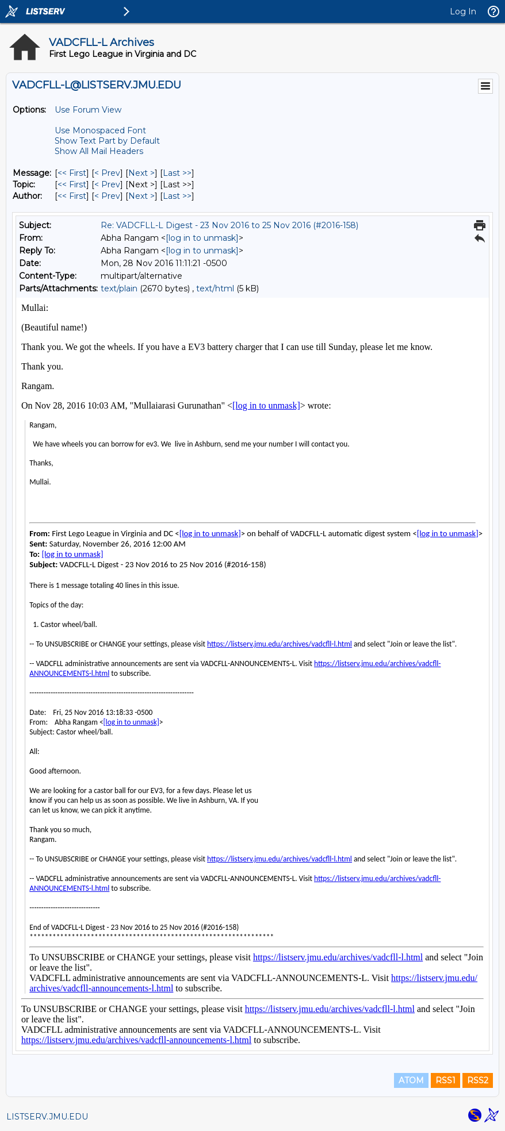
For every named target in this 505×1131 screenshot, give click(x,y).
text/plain (119, 288)
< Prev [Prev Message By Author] (107, 196)
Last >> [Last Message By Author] (177, 196)
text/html (215, 288)
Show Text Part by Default (107, 141)
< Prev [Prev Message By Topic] (107, 184)
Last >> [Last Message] (177, 173)
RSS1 (445, 1080)
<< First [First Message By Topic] (72, 184)
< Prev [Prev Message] (107, 173)
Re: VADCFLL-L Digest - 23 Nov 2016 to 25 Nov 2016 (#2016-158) (229, 225)
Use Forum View (88, 110)
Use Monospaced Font (100, 130)
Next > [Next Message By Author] (141, 196)
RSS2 (477, 1080)
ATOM (411, 1080)
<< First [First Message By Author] (72, 196)
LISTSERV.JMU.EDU (47, 1116)
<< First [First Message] (72, 173)
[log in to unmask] (202, 238)
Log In (463, 11)
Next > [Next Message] (141, 173)
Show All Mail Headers (99, 151)
